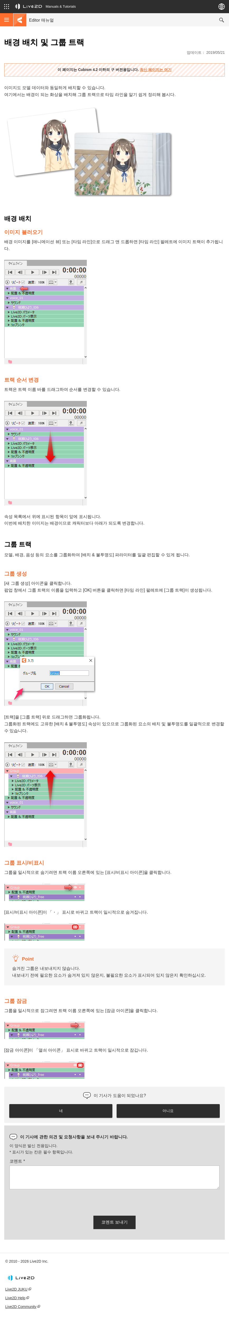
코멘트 (17, 1161)
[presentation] (49, 1201)
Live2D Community (20, 1307)
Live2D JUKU (16, 1289)
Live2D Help (15, 1298)
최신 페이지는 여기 (155, 70)
